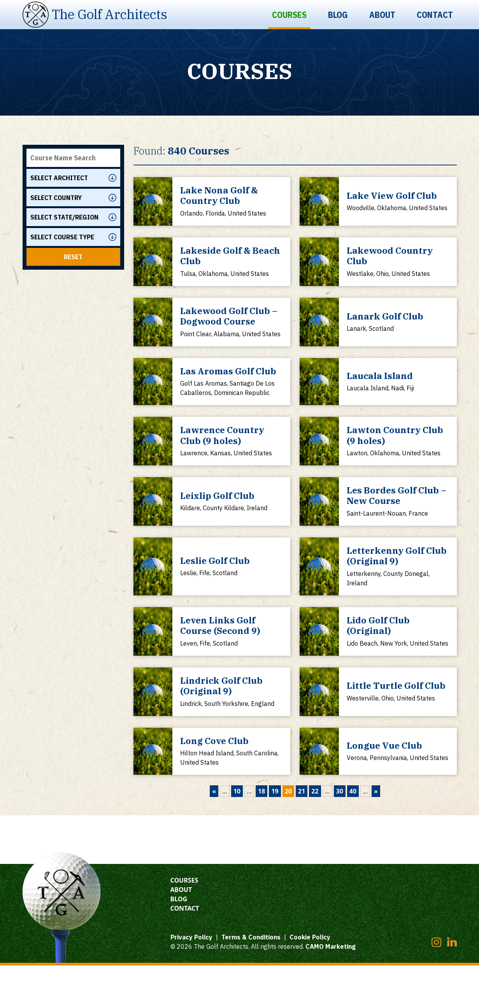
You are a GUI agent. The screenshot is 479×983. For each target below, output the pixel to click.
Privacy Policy (191, 954)
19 (274, 808)
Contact (435, 14)
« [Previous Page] (214, 808)
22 (314, 808)
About (382, 14)
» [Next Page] (376, 808)
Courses (289, 14)
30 (339, 808)
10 (236, 808)
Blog (338, 14)
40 (352, 808)
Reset (73, 259)
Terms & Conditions (251, 954)
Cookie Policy (310, 954)
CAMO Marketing (330, 964)
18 (261, 808)
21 (301, 808)
